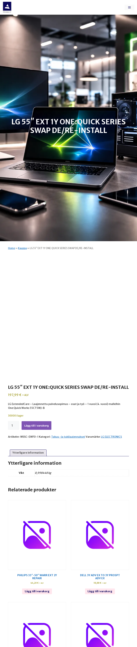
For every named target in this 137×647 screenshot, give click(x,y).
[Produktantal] (13, 425)
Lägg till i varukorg (36, 425)
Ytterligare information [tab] (28, 452)
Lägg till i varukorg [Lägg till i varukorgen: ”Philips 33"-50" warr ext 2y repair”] (37, 591)
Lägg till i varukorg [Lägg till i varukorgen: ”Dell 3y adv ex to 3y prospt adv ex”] (100, 591)
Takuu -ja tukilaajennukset (68, 436)
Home (11, 248)
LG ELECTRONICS (111, 436)
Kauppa (22, 248)
